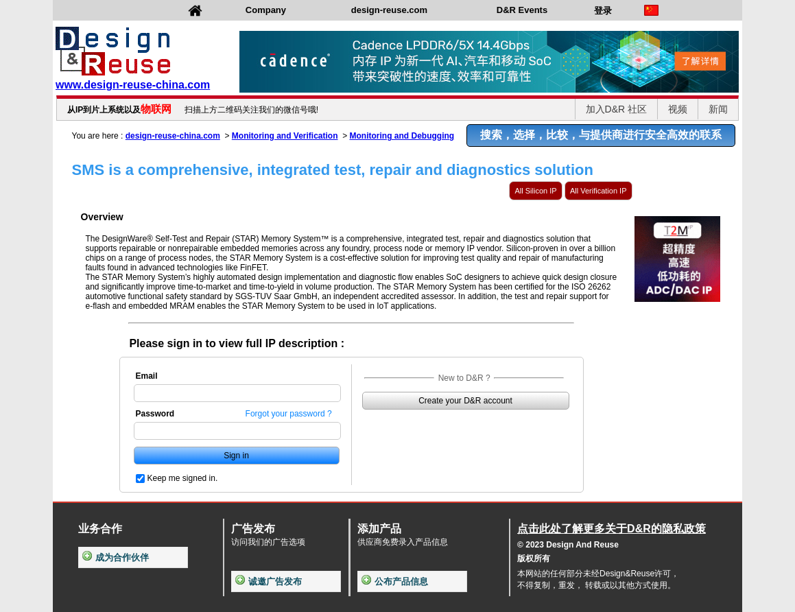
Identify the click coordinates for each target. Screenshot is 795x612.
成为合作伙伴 (115, 557)
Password (155, 414)
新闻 (718, 109)
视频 (677, 109)
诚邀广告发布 (268, 581)
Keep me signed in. (182, 478)
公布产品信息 (394, 581)
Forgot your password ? (289, 414)
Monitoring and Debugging (402, 136)
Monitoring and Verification (285, 136)
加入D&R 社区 (616, 109)
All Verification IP (598, 191)
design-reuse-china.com (173, 136)
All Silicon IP (535, 191)
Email (147, 376)
